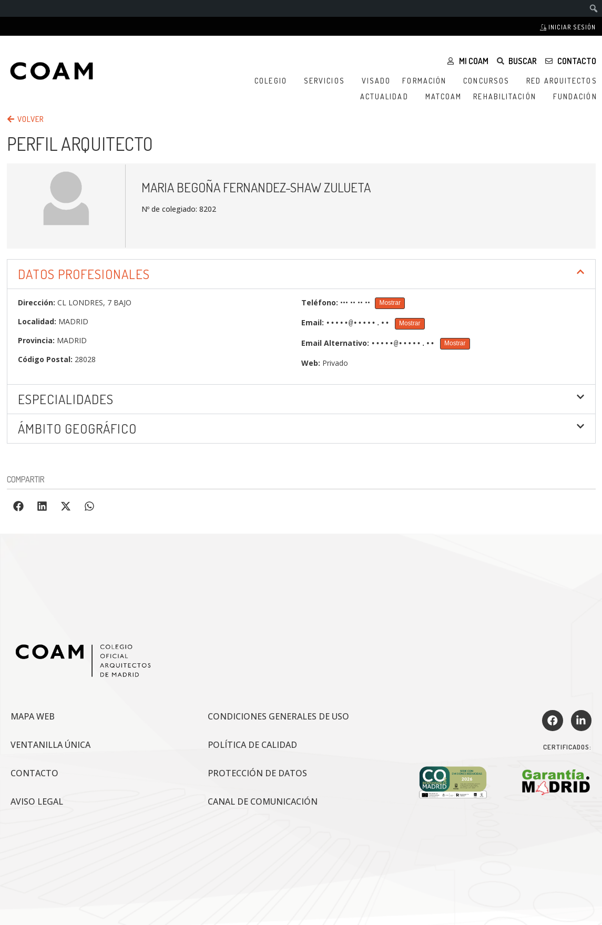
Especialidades (66, 398)
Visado (376, 80)
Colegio (273, 81)
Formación (427, 81)
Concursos (489, 81)
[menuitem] (594, 8)
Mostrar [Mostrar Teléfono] (390, 302)
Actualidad (387, 96)
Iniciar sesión (568, 27)
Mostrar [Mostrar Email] (409, 323)
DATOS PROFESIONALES (84, 273)
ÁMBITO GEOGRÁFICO (77, 428)
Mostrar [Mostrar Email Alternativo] (454, 343)
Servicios (327, 81)
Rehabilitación (507, 96)
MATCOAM (443, 96)
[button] (301, 274)
